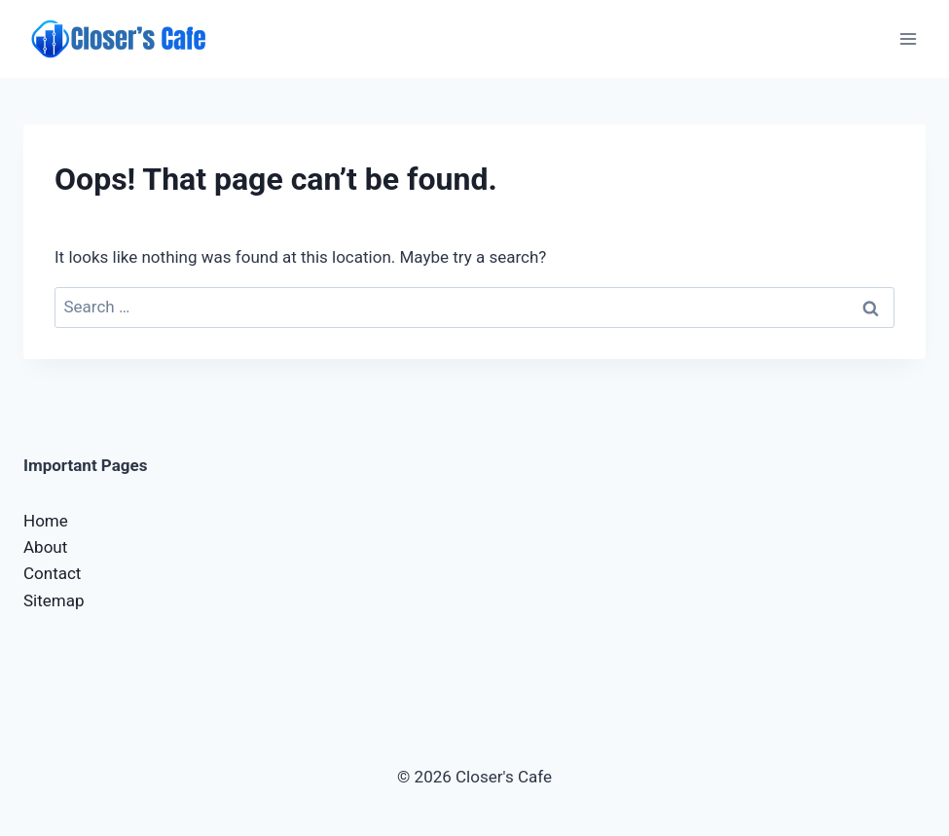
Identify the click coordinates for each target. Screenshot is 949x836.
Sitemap (54, 600)
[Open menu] (908, 38)
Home (45, 520)
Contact (52, 573)
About (45, 547)
